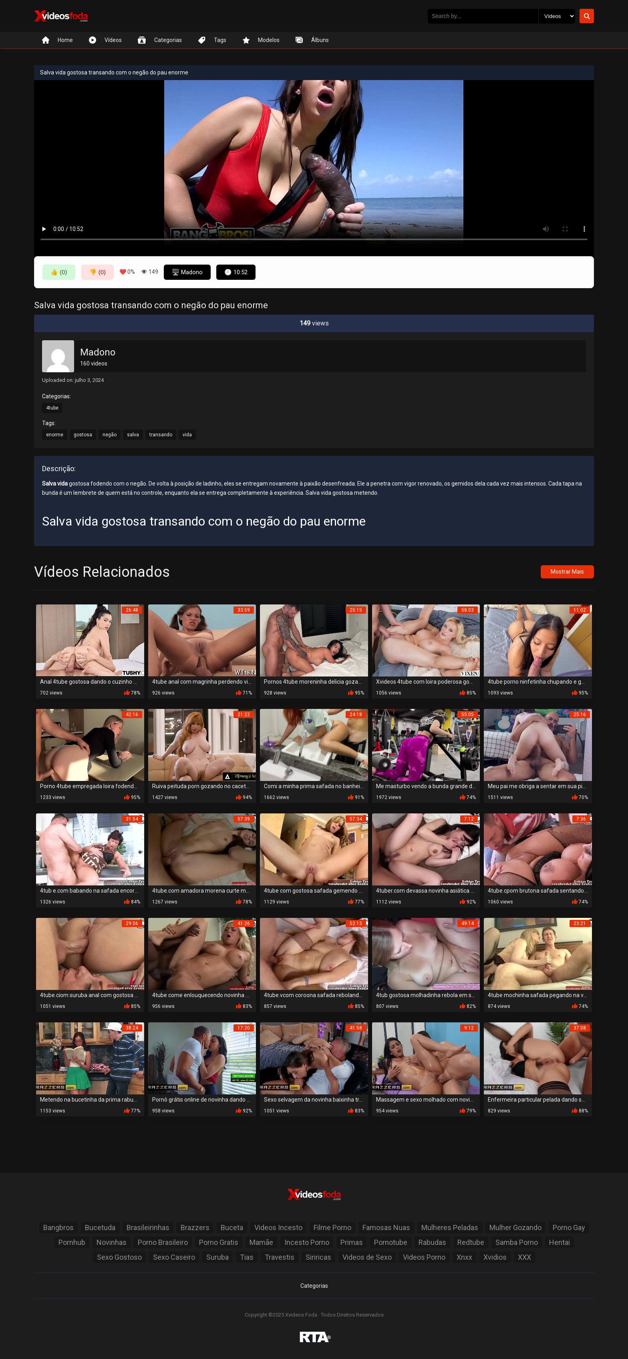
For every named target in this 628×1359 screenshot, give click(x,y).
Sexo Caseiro (174, 1257)
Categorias (314, 1286)
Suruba (217, 1257)
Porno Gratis (218, 1242)
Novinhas (112, 1242)
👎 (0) (97, 272)
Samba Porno (516, 1242)
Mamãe (261, 1242)
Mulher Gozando (515, 1227)
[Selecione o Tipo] (556, 16)
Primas (351, 1242)
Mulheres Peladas (449, 1227)
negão (110, 435)
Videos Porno (424, 1257)
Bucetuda (100, 1227)
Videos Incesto (278, 1227)
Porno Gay (569, 1227)
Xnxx (464, 1257)
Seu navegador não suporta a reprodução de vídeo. (314, 164)
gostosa (83, 435)
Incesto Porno (306, 1242)
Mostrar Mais (567, 571)
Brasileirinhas (148, 1227)
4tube (52, 408)
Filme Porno (332, 1227)
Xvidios (495, 1257)
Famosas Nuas (386, 1227)
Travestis (279, 1257)
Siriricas (318, 1257)
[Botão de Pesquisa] (587, 16)
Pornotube (390, 1242)
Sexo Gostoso (119, 1257)
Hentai (559, 1242)
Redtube (470, 1242)
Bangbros (58, 1227)
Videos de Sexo (367, 1257)
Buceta (232, 1227)
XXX (524, 1257)
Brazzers (195, 1227)
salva (133, 435)
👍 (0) (58, 272)
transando (160, 435)
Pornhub (71, 1242)
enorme (54, 435)
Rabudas (432, 1242)
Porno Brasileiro (163, 1242)
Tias (247, 1257)
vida (187, 435)
